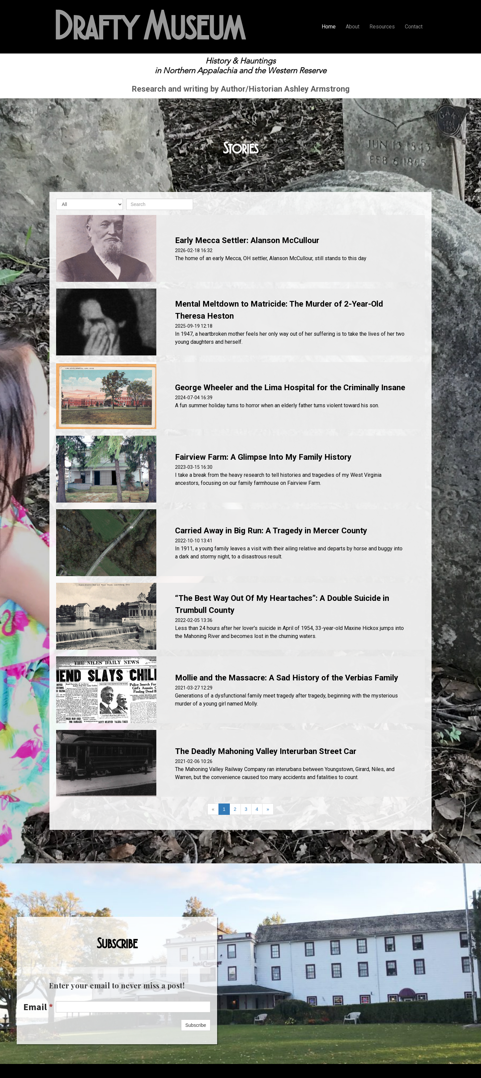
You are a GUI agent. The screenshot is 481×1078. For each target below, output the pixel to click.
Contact (414, 26)
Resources (382, 26)
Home (329, 26)
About (352, 26)
